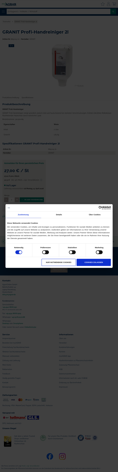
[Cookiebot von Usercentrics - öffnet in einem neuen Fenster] (100, 208)
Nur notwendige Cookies (58, 262)
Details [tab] (59, 215)
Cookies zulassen (94, 262)
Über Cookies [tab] (95, 215)
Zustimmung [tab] (23, 215)
